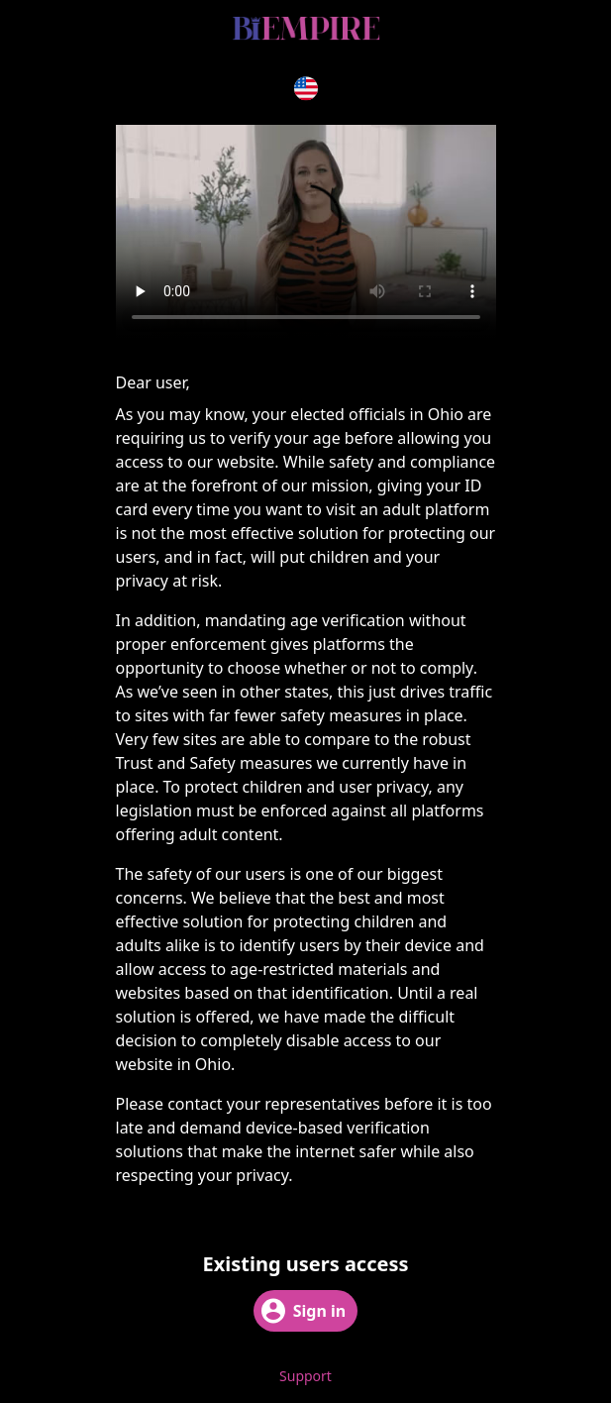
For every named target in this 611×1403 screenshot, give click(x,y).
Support (305, 1375)
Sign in (303, 1311)
